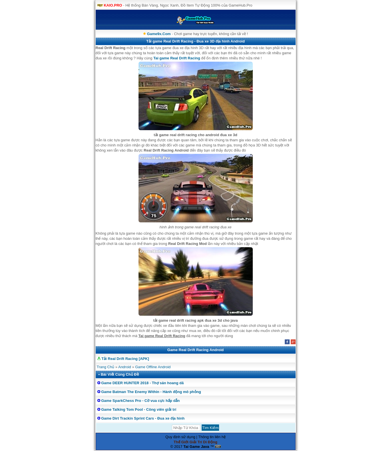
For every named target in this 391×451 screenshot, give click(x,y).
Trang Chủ (106, 367)
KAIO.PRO (113, 5)
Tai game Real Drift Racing (176, 58)
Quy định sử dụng (180, 437)
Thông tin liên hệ (212, 437)
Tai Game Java (196, 446)
